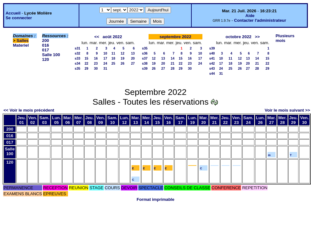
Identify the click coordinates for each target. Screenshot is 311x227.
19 (122, 58)
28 (172, 68)
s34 (77, 63)
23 (96, 63)
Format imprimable (155, 199)
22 (86, 63)
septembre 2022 (175, 36)
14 (172, 58)
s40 (212, 53)
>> (257, 36)
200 (45, 40)
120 (45, 59)
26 (122, 63)
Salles (23, 40)
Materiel (21, 45)
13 (133, 53)
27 (133, 63)
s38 (145, 63)
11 (113, 53)
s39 (145, 68)
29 (86, 68)
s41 (212, 58)
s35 (77, 68)
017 (45, 50)
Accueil (13, 13)
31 (105, 68)
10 (105, 53)
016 (45, 45)
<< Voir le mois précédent (28, 110)
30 (96, 68)
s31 (77, 48)
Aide (250, 15)
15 (86, 58)
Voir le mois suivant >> (287, 110)
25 (113, 63)
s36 (145, 53)
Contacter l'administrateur (260, 20)
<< (96, 36)
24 (105, 63)
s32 (77, 53)
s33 (77, 58)
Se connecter (19, 17)
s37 (145, 58)
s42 (212, 63)
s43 (212, 68)
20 (133, 58)
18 (113, 58)
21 (172, 63)
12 (122, 53)
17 (105, 58)
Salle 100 (51, 54)
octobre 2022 (238, 36)
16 (96, 58)
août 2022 (112, 36)
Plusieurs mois (284, 38)
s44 (212, 73)
